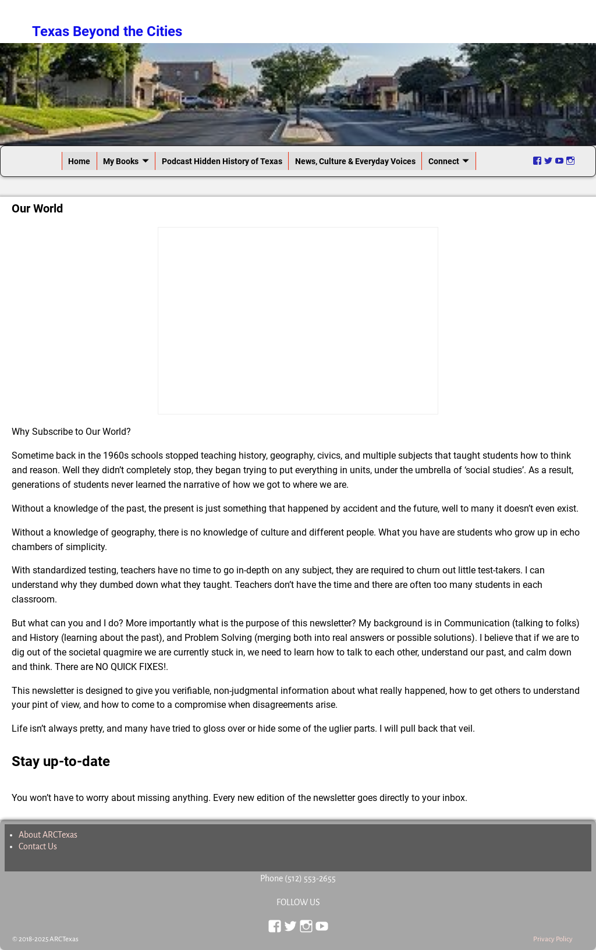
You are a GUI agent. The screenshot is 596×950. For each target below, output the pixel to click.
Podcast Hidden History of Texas (222, 161)
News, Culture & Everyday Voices (355, 161)
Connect (443, 161)
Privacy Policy (553, 939)
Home (79, 161)
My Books (121, 161)
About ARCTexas (48, 834)
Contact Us (38, 846)
